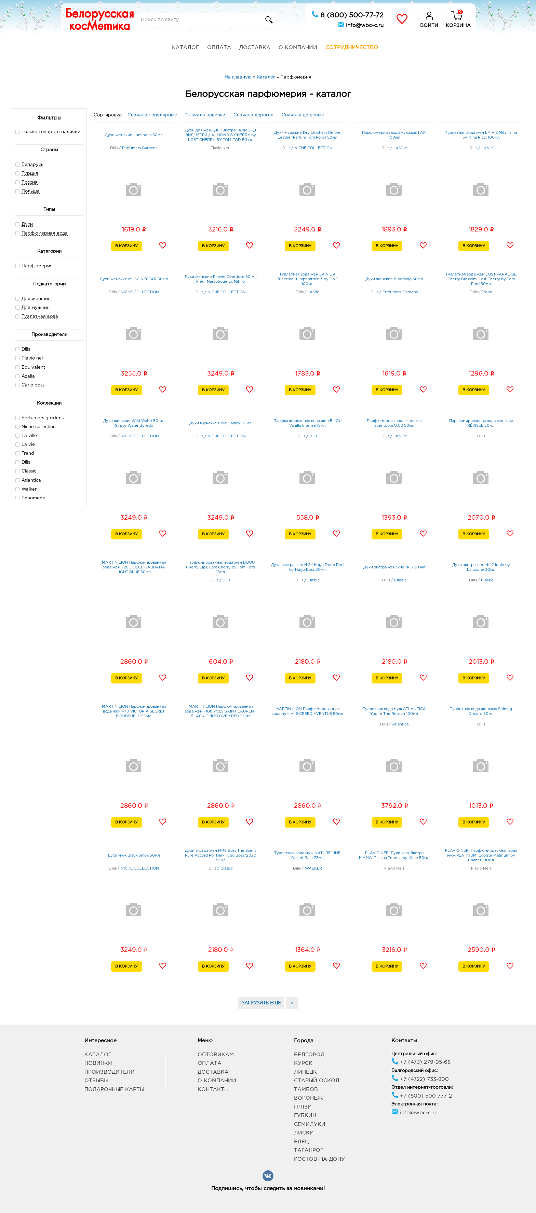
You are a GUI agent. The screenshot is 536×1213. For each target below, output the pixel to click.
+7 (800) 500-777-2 (421, 1096)
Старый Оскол (316, 1080)
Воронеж (308, 1098)
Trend (24, 453)
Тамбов (306, 1089)
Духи (27, 224)
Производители (109, 1072)
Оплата (219, 47)
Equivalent (30, 367)
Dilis (22, 349)
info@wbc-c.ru (360, 24)
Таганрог (308, 1150)
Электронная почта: (414, 1104)
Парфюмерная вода (45, 233)
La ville (26, 435)
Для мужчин (36, 308)
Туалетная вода (40, 317)
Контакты (213, 1089)
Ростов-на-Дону (319, 1159)
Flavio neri (29, 358)
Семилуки (309, 1124)
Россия (30, 182)
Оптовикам (216, 1055)
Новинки (98, 1063)
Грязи (303, 1107)
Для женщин (36, 299)
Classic (25, 471)
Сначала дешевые (303, 115)
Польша (31, 191)
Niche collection (35, 426)
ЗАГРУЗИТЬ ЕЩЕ (261, 1003)
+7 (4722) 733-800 (420, 1079)
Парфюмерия (34, 266)
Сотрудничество (351, 47)
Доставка (254, 47)
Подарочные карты (114, 1089)
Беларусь (32, 165)
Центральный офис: (414, 1054)
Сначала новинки (205, 115)
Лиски (304, 1133)
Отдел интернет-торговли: (422, 1087)
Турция (30, 173)
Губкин (305, 1115)
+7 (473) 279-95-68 (421, 1062)
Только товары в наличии (47, 131)
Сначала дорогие (253, 115)
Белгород (309, 1055)
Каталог (185, 47)
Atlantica (28, 480)
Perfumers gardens (39, 417)
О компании (298, 47)
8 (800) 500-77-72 (347, 14)
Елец (301, 1142)
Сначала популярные (152, 115)
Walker (26, 489)
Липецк (305, 1072)
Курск (303, 1063)
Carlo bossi (30, 385)
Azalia (25, 376)
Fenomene (30, 498)
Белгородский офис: (414, 1071)
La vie (25, 444)
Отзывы (96, 1080)
